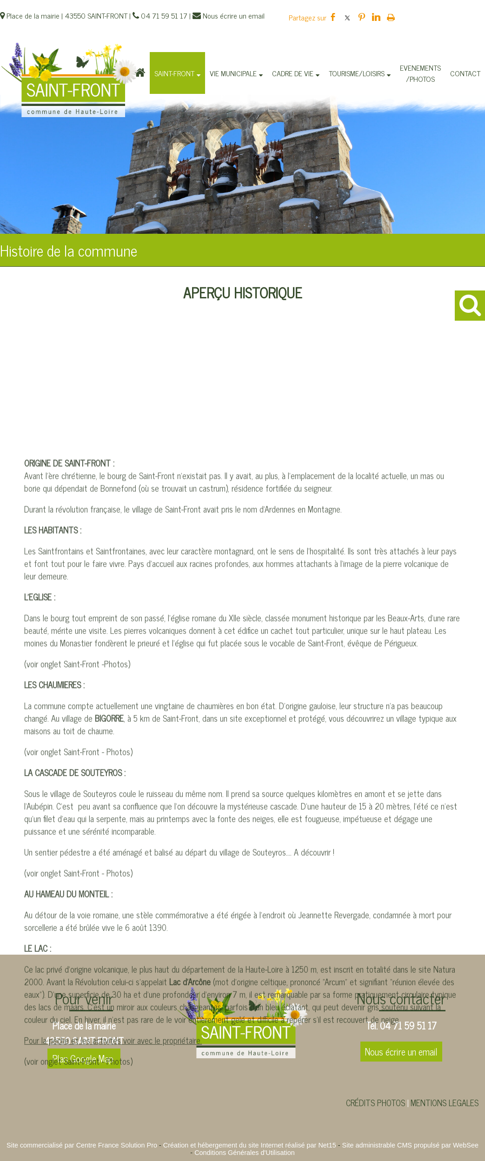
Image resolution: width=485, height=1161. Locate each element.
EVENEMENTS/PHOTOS (420, 73)
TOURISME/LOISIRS (357, 73)
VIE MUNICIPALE (233, 73)
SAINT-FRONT (174, 73)
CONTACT (465, 73)
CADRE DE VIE (292, 73)
